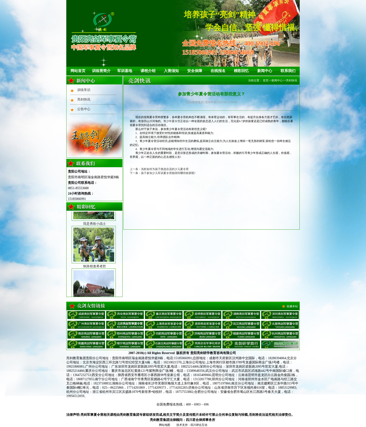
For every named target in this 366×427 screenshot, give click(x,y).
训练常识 (83, 90)
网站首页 (77, 71)
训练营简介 (101, 71)
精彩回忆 (241, 71)
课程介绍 (148, 71)
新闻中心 (264, 71)
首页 (265, 80)
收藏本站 (292, 306)
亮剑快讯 (83, 99)
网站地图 (164, 425)
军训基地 (124, 71)
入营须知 (171, 71)
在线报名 (218, 71)
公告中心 (83, 109)
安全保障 (194, 71)
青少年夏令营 (171, 121)
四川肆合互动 (198, 425)
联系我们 (288, 71)
